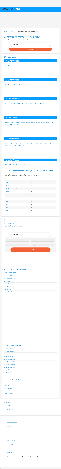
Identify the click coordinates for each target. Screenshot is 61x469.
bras (42, 122)
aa (6, 164)
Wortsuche (6, 385)
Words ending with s (9, 225)
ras (15, 145)
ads (20, 143)
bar (41, 143)
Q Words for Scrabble (9, 356)
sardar (20, 84)
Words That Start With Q (9, 361)
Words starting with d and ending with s (13, 226)
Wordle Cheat (7, 281)
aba (11, 143)
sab (19, 145)
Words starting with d (9, 223)
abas (7, 122)
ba (24, 164)
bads (22, 122)
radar (36, 103)
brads (18, 103)
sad (24, 145)
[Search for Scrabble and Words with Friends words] (30, 45)
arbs (12, 122)
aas (6, 143)
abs (15, 143)
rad (11, 145)
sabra (41, 103)
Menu (57, 9)
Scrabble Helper (7, 289)
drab (6, 124)
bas (46, 143)
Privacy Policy (10, 452)
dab (6, 145)
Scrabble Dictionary (8, 283)
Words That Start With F (9, 364)
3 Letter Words (7, 372)
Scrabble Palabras (8, 391)
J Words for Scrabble (9, 348)
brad (37, 122)
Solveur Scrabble (8, 383)
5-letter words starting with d (10, 221)
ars (28, 143)
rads (11, 124)
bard (27, 122)
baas (17, 122)
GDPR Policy (10, 444)
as (20, 164)
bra (50, 143)
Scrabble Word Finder (9, 275)
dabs (47, 122)
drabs (30, 103)
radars (14, 84)
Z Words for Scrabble (9, 351)
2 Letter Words (7, 369)
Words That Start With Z (9, 359)
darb (52, 122)
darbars (8, 65)
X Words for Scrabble (9, 353)
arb (24, 143)
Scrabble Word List (11, 409)
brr (54, 143)
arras (7, 103)
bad (37, 143)
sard (16, 124)
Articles (9, 405)
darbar (7, 84)
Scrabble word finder (12, 422)
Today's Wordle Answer (9, 291)
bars (32, 122)
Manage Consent (43, 456)
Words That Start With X (9, 367)
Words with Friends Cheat (10, 278)
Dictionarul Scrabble (8, 393)
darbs (24, 103)
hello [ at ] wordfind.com (12, 440)
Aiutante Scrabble (8, 388)
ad (13, 164)
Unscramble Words (8, 286)
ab (10, 164)
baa (32, 143)
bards (13, 103)
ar (17, 164)
